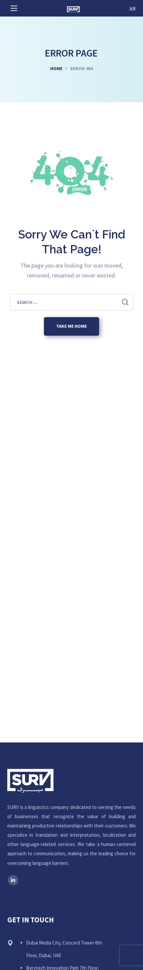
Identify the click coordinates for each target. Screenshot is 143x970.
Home (56, 68)
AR (132, 8)
